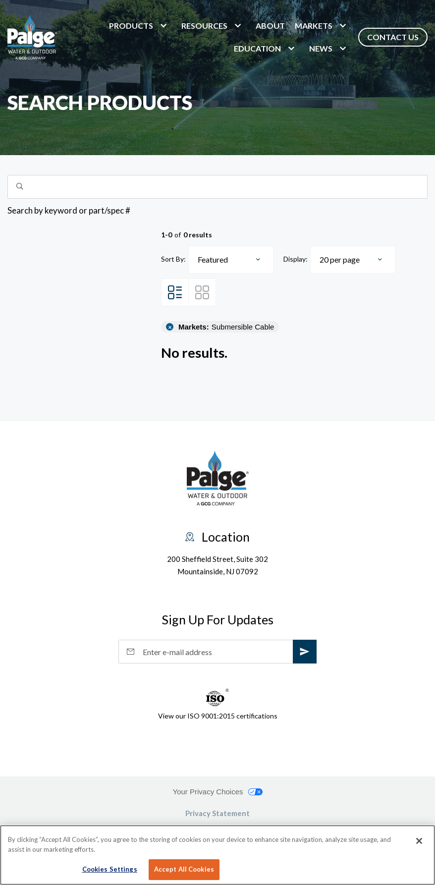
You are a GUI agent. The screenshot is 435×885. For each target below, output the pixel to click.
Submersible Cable (226, 327)
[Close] (419, 841)
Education (257, 48)
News (320, 48)
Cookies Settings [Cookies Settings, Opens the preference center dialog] (109, 869)
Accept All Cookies (184, 869)
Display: (295, 259)
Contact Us (393, 37)
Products (131, 25)
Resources (204, 25)
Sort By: (173, 259)
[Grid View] (202, 292)
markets (313, 25)
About (270, 25)
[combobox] (230, 260)
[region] (217, 855)
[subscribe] (305, 652)
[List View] (175, 292)
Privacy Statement (217, 813)
